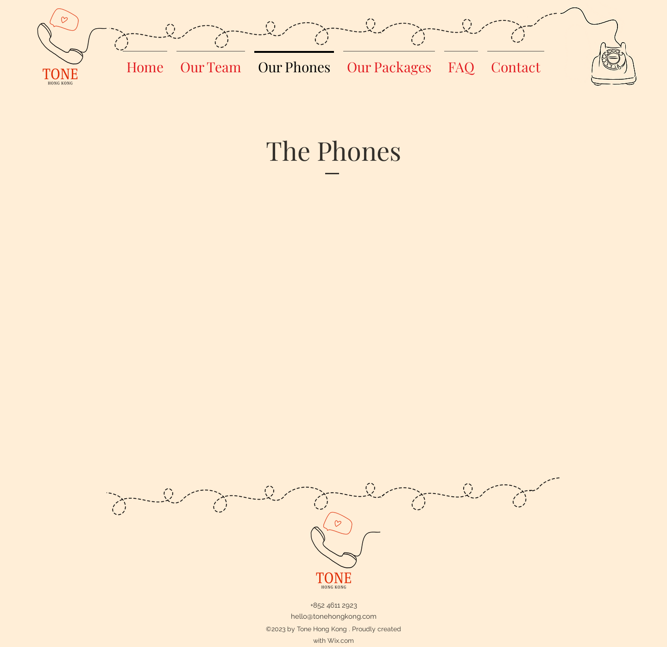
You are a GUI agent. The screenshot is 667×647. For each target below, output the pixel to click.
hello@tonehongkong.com (334, 616)
